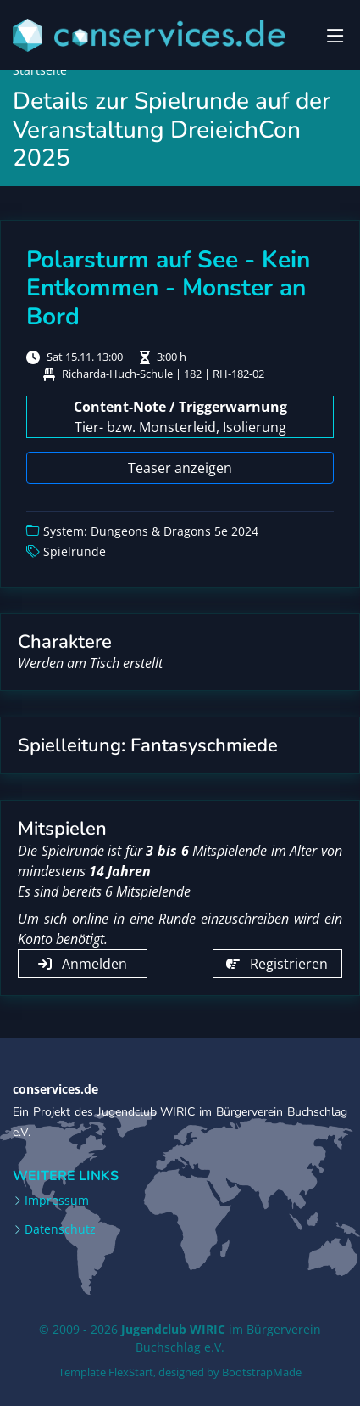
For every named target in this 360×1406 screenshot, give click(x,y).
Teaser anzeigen (180, 467)
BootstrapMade (262, 1372)
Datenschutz (60, 1229)
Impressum (57, 1200)
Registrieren (277, 963)
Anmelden (82, 963)
